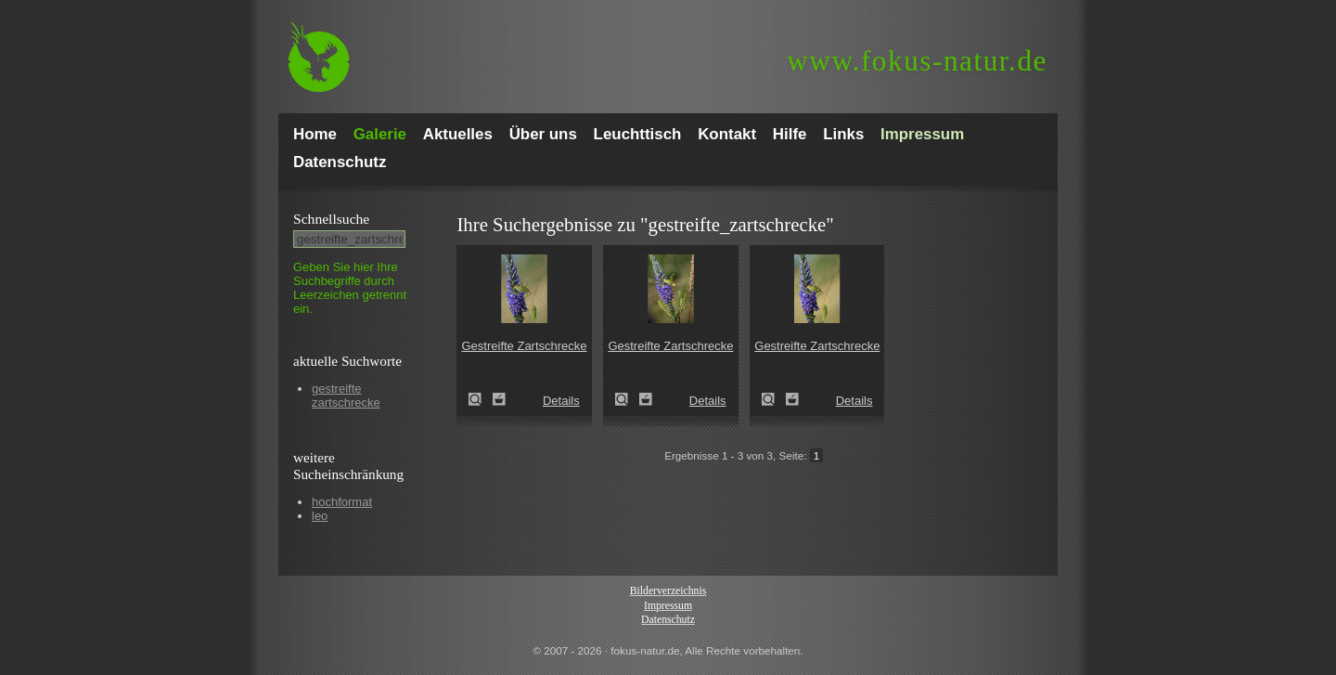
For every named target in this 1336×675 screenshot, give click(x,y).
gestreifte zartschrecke (346, 395)
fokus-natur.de (917, 61)
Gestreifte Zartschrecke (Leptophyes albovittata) (481, 399)
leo (320, 516)
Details (561, 401)
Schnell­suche (331, 219)
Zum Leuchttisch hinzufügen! (499, 399)
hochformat (342, 502)
